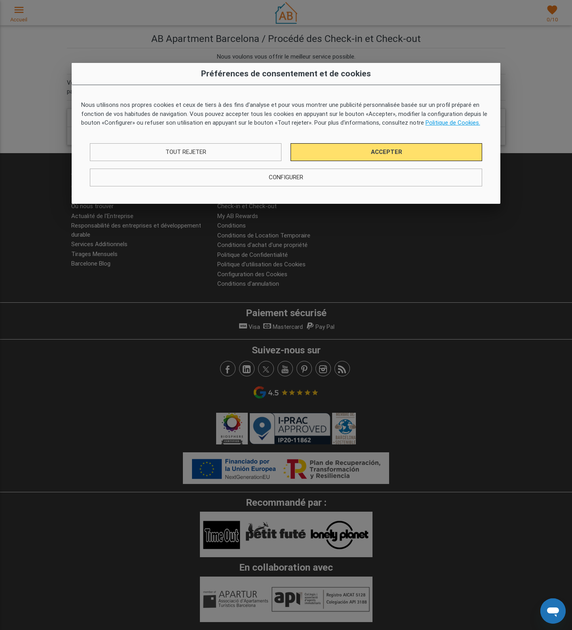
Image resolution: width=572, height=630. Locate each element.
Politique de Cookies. (453, 122)
